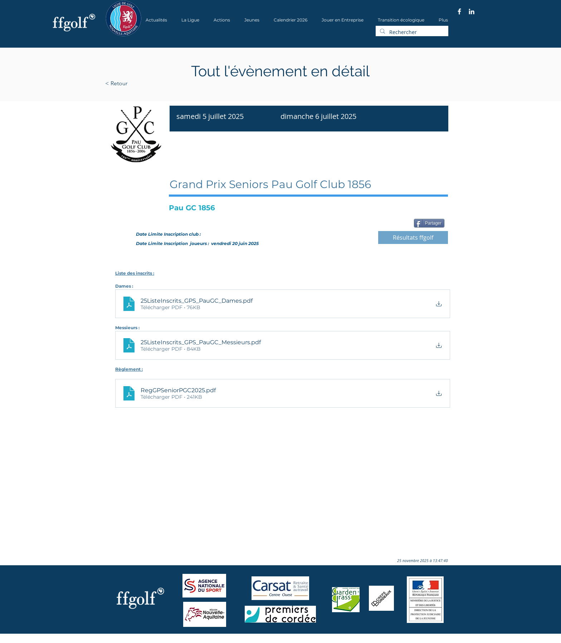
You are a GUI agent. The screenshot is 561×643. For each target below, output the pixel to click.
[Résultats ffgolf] (413, 237)
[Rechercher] (411, 32)
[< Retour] (139, 83)
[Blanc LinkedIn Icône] (471, 11)
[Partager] (429, 223)
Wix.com (202, 640)
